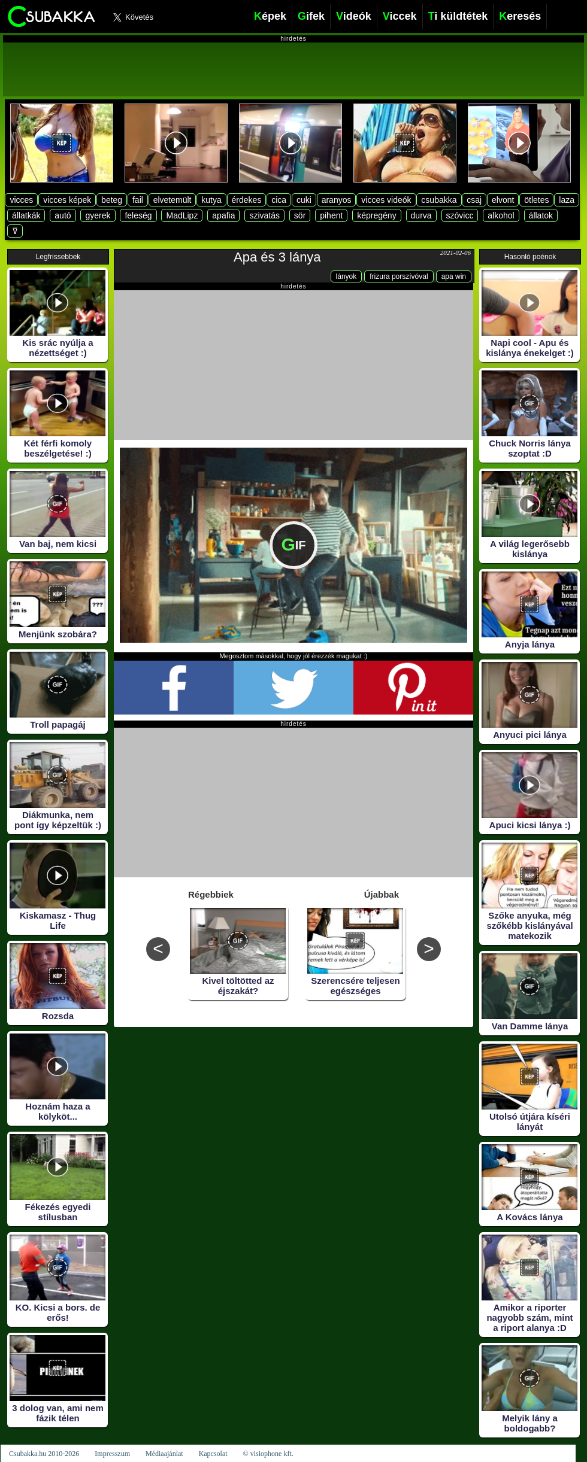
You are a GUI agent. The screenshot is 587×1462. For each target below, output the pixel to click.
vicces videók (386, 200)
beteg (111, 200)
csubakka (438, 200)
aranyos (337, 200)
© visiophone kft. (268, 1453)
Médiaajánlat (164, 1453)
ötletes (536, 200)
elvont (503, 200)
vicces (21, 200)
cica (278, 200)
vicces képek (67, 200)
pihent (331, 215)
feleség (138, 215)
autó (63, 215)
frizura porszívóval (399, 276)
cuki (303, 200)
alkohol (501, 215)
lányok (346, 276)
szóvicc (460, 215)
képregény (376, 215)
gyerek (97, 215)
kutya (211, 200)
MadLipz (182, 215)
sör (299, 215)
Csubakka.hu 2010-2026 (44, 1453)
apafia (223, 215)
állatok (541, 215)
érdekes (247, 200)
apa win (453, 276)
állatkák (26, 215)
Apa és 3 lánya (277, 257)
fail (137, 200)
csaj (474, 200)
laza (566, 200)
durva (421, 215)
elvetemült (172, 200)
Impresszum (112, 1453)
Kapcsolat (213, 1453)
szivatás (264, 215)
